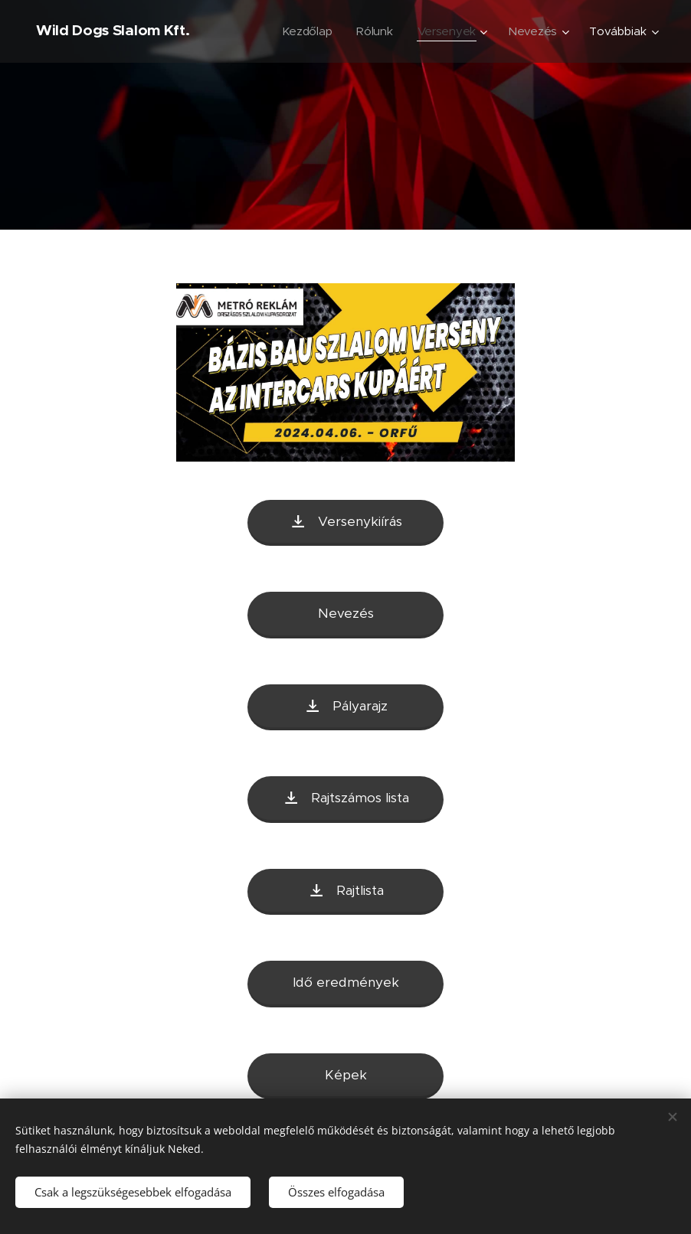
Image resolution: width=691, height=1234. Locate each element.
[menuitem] (305, 31)
